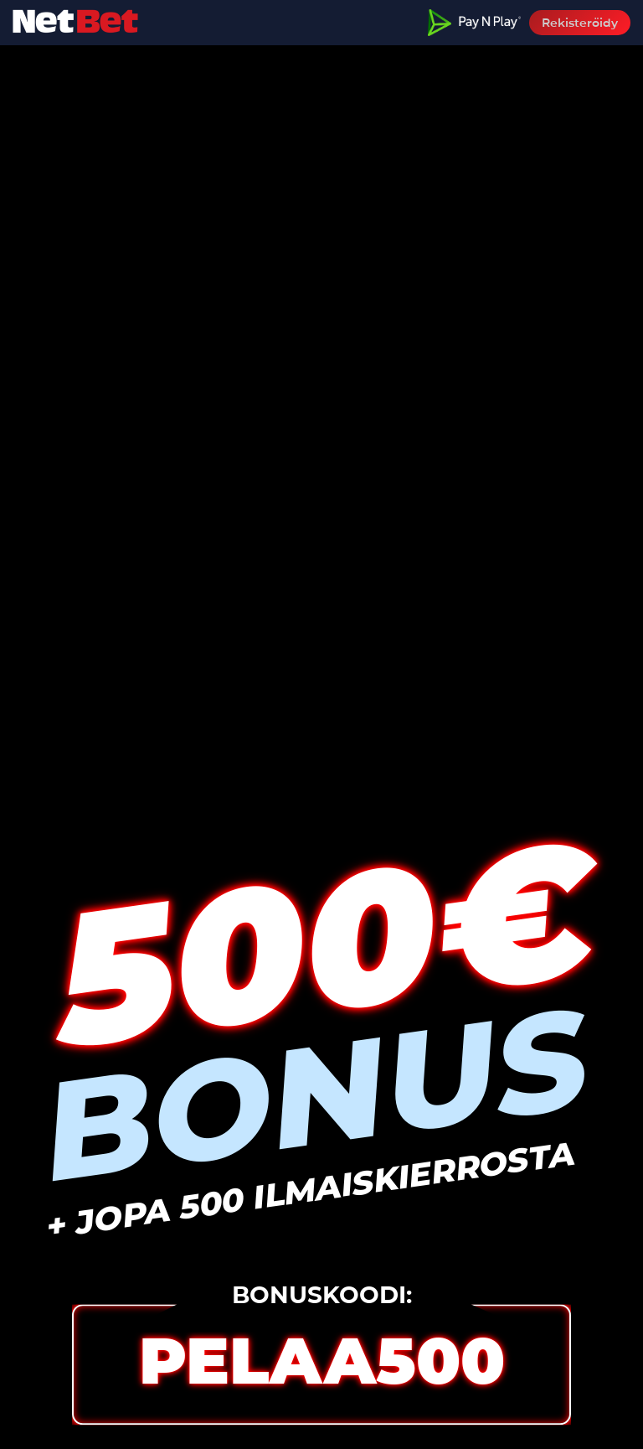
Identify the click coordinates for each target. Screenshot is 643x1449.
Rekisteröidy (580, 22)
